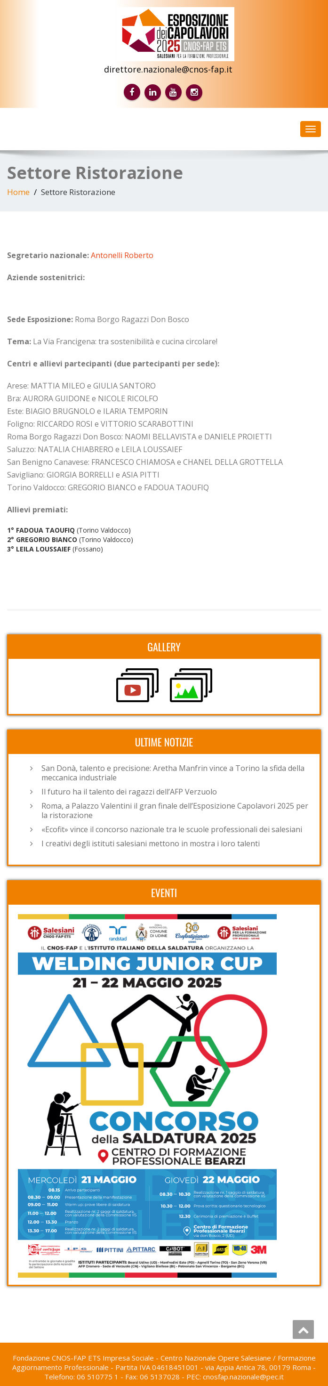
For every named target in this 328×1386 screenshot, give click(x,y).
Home (18, 191)
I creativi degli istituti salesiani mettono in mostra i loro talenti (150, 843)
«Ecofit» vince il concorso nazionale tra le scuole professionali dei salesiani (171, 829)
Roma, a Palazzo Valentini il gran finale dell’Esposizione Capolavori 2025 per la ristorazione (174, 810)
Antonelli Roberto (122, 255)
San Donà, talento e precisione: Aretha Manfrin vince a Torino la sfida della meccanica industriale (172, 772)
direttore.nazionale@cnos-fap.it (168, 69)
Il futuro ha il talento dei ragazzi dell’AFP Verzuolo (129, 791)
